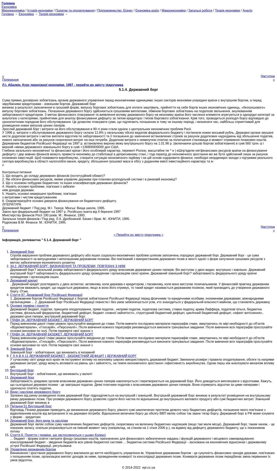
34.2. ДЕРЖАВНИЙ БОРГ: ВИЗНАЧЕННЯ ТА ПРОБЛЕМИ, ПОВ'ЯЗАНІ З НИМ (67, 266)
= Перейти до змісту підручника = (138, 234)
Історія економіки (40, 10)
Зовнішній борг (21, 348)
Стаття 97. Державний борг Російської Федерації (46, 295)
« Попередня (10, 77)
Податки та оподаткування (75, 10)
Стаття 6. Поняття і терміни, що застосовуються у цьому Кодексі (58, 435)
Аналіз (247, 10)
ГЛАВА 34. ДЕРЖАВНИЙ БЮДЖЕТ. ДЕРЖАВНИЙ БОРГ (51, 320)
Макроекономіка (174, 10)
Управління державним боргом (33, 449)
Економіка (9, 7)
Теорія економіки (227, 10)
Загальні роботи (200, 10)
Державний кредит (24, 280)
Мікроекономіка (13, 10)
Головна (8, 14)
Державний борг (22, 251)
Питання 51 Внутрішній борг (31, 406)
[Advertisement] (138, 44)
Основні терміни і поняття (29, 305)
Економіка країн (147, 10)
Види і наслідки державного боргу (35, 392)
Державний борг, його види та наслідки (39, 420)
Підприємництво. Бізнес (115, 10)
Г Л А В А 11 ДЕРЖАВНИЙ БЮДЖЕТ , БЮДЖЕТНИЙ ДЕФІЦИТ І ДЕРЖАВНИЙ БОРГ (73, 356)
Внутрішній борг (22, 370)
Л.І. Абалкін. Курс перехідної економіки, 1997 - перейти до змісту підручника (62, 85)
